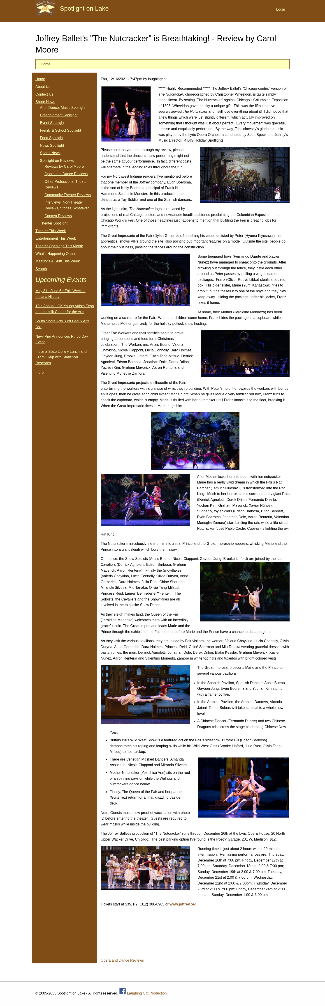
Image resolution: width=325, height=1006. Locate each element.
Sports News (50, 153)
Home (45, 64)
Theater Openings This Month (59, 246)
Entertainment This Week (55, 238)
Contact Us (44, 94)
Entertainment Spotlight (58, 115)
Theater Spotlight (53, 223)
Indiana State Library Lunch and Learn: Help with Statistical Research (61, 357)
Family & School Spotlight (60, 130)
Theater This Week (50, 231)
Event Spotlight (52, 123)
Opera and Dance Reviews (122, 960)
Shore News (45, 102)
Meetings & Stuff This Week (57, 261)
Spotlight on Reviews (57, 161)
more (39, 372)
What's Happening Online (55, 254)
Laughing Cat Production (147, 993)
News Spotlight (52, 145)
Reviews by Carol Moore (64, 166)
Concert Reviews (58, 216)
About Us (42, 87)
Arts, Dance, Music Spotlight (62, 108)
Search (41, 269)
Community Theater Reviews (67, 195)
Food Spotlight (51, 138)
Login (280, 9)
